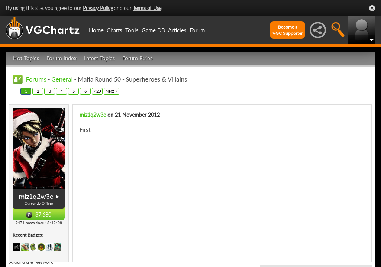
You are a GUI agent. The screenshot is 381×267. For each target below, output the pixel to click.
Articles (177, 30)
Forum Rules (137, 58)
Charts (114, 30)
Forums (36, 79)
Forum (197, 30)
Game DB (153, 30)
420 (97, 91)
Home (96, 30)
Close (372, 8)
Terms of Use (147, 8)
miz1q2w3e (36, 196)
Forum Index (61, 58)
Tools (132, 30)
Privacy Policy (98, 8)
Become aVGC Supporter (287, 30)
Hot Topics (26, 58)
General (61, 79)
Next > (111, 91)
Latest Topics (99, 58)
